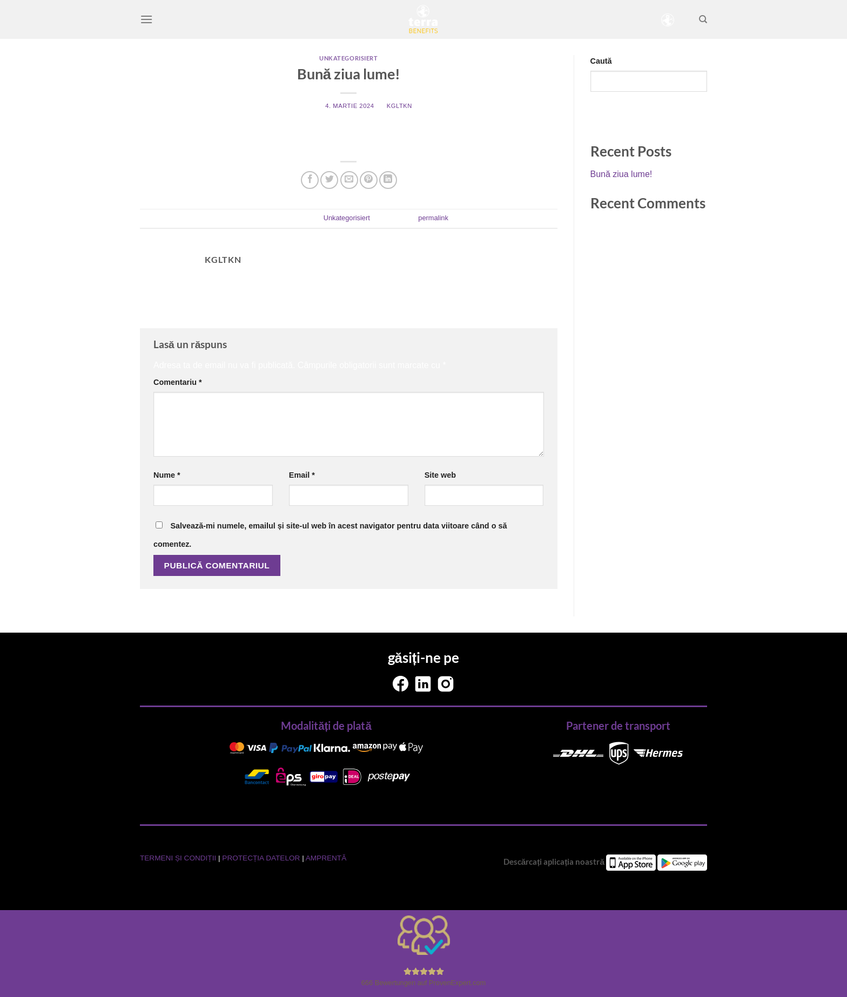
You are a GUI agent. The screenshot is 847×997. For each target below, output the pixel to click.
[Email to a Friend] (349, 180)
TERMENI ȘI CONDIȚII (179, 858)
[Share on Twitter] (329, 180)
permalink (433, 218)
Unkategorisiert (348, 58)
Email (302, 475)
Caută (601, 61)
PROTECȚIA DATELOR (262, 858)
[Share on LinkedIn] (388, 180)
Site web (440, 475)
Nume (166, 475)
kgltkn (399, 106)
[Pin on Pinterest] (369, 180)
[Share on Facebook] (310, 180)
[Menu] (146, 19)
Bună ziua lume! (621, 174)
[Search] (703, 19)
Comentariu (177, 382)
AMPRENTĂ (326, 858)
